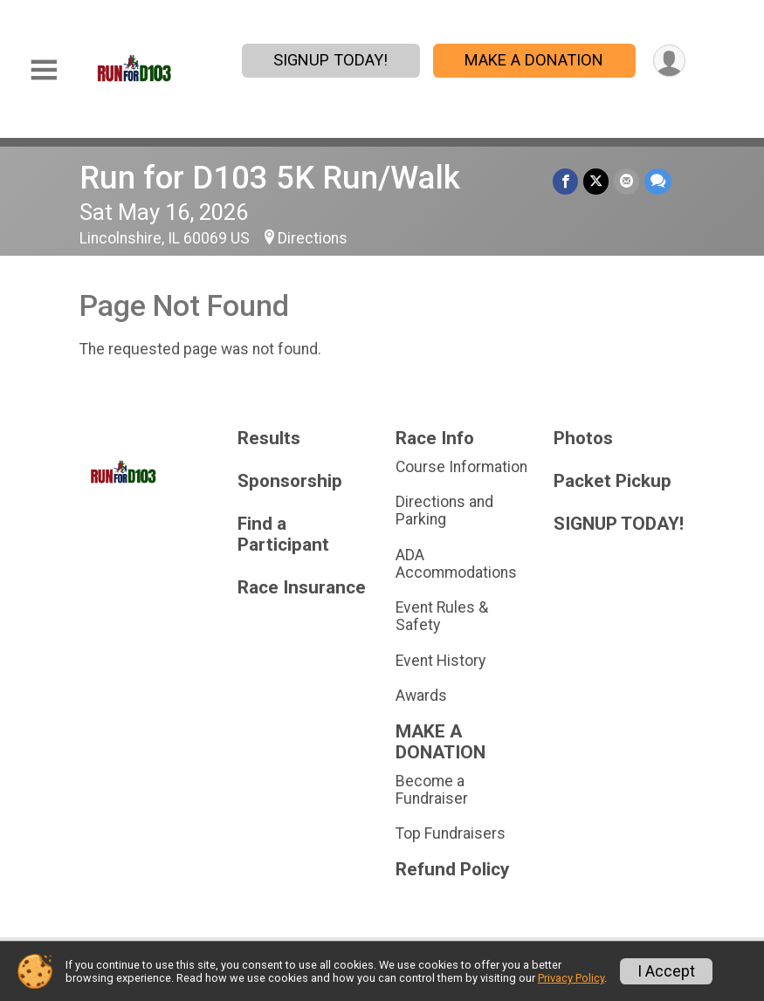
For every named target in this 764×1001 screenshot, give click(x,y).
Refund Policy (452, 870)
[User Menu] (669, 61)
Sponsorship (289, 481)
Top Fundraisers (451, 833)
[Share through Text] (657, 181)
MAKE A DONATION (534, 60)
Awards (421, 695)
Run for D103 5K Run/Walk (269, 177)
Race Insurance (301, 588)
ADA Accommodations (456, 563)
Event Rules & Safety (442, 616)
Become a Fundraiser (432, 789)
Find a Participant (283, 534)
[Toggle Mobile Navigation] (43, 70)
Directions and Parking (444, 510)
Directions (313, 238)
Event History (440, 660)
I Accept (666, 971)
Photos (583, 439)
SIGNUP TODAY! (330, 60)
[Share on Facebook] (565, 181)
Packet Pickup (612, 481)
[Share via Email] (626, 181)
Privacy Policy (571, 977)
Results (268, 439)
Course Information (461, 467)
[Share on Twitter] (596, 181)
